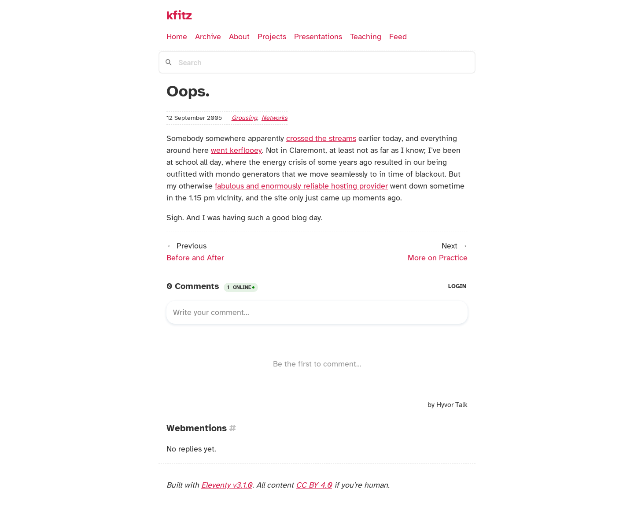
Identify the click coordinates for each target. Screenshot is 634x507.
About (239, 36)
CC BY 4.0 (314, 485)
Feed (398, 36)
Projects (272, 36)
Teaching (365, 36)
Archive (208, 36)
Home (176, 36)
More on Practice (438, 258)
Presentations (318, 36)
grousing (244, 118)
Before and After (195, 258)
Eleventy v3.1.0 (226, 485)
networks (275, 118)
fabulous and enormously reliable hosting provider (301, 186)
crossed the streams (321, 138)
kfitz (179, 15)
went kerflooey (236, 150)
